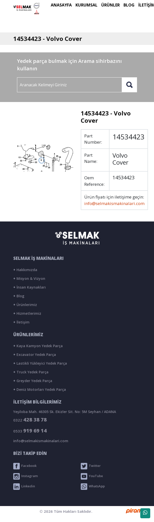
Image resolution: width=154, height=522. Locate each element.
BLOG (129, 5)
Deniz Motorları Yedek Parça (39, 389)
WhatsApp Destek (145, 514)
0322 (30, 419)
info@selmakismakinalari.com (114, 203)
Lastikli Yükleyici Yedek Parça (40, 363)
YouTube (92, 476)
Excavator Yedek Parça (34, 354)
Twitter (91, 466)
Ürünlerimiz (25, 304)
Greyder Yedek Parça (32, 380)
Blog (18, 296)
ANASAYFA (61, 5)
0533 (30, 430)
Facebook (24, 466)
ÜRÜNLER (110, 5)
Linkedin (24, 486)
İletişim (21, 322)
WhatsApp (93, 486)
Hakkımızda (25, 269)
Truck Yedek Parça (30, 372)
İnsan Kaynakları (29, 287)
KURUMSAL (87, 5)
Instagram (25, 476)
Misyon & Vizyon (29, 278)
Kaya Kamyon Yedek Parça (38, 345)
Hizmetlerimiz (27, 313)
